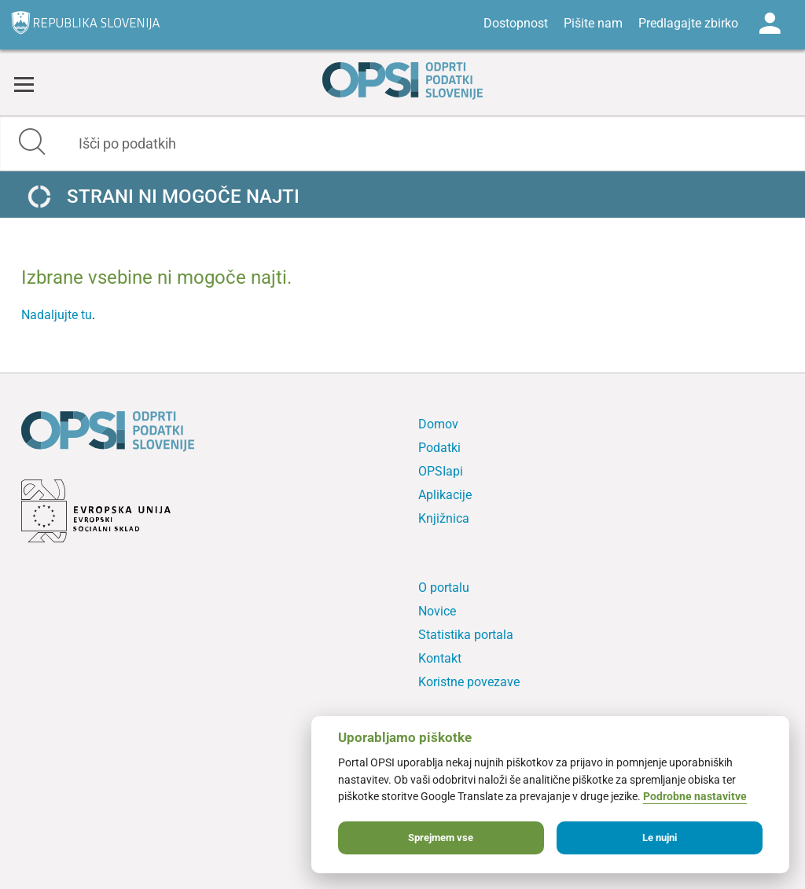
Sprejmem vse (440, 837)
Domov (438, 424)
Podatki (439, 447)
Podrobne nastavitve (695, 796)
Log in (769, 23)
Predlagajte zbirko (688, 23)
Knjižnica (443, 518)
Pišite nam (593, 23)
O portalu (443, 587)
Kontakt (439, 658)
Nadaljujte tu (56, 314)
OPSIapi (440, 471)
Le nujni (659, 837)
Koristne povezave (469, 681)
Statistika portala (465, 634)
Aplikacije (445, 494)
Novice (437, 611)
